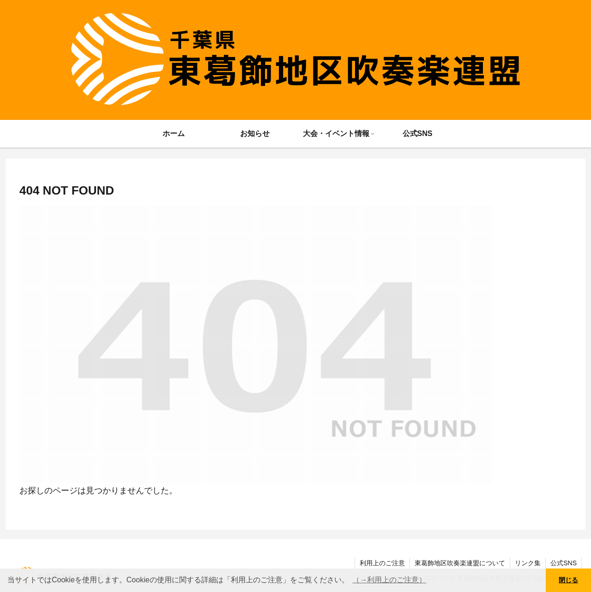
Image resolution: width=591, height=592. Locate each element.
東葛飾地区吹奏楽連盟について (460, 563)
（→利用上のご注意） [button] (389, 580)
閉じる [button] (568, 580)
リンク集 (528, 563)
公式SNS (563, 563)
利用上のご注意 (382, 563)
